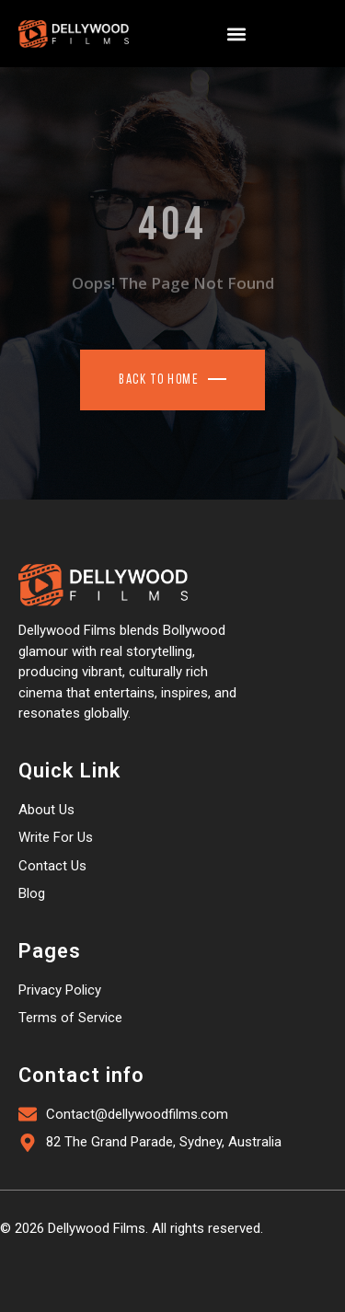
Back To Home (159, 380)
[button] (236, 33)
